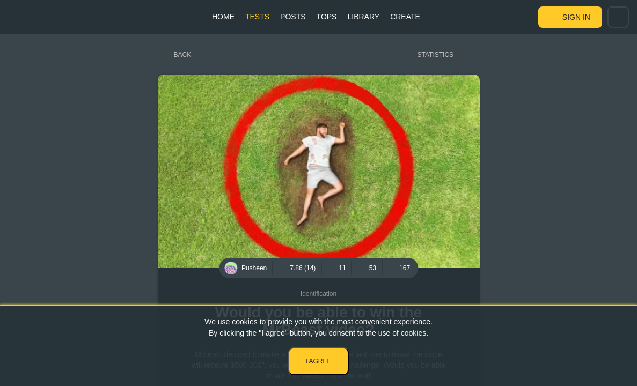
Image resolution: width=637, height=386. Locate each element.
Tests (257, 16)
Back (183, 54)
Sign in (576, 17)
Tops (327, 16)
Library (363, 16)
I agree (318, 361)
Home (223, 16)
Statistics (436, 54)
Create (405, 16)
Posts (292, 16)
